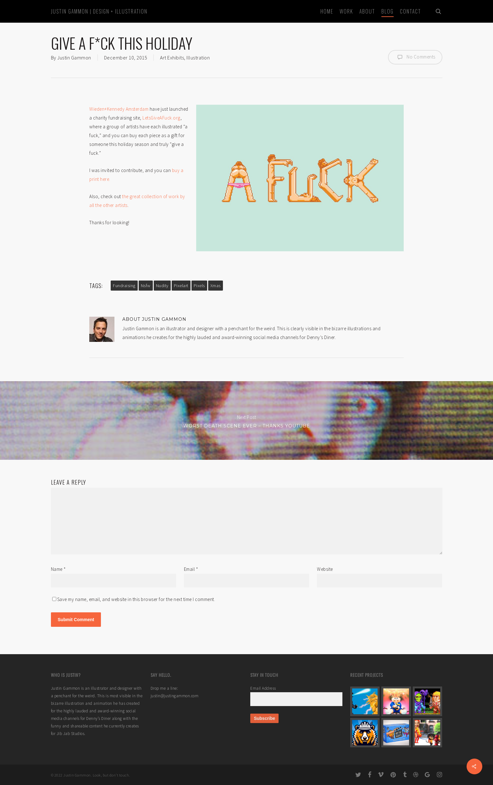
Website (325, 569)
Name (58, 569)
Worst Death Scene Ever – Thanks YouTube (246, 420)
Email (191, 569)
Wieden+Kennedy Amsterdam (118, 109)
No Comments (415, 57)
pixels (199, 285)
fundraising (124, 285)
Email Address (263, 688)
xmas (215, 285)
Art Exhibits (172, 57)
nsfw (146, 285)
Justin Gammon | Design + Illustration (99, 11)
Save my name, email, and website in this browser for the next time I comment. (136, 599)
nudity (162, 285)
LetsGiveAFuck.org (161, 118)
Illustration (198, 57)
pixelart (181, 285)
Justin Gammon (74, 57)
